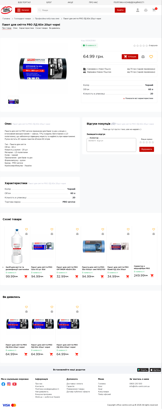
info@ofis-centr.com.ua (139, 386)
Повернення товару (75, 389)
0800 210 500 (135, 384)
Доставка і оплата (75, 384)
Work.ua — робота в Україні (47, 397)
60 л (150, 89)
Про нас (38, 384)
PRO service (69, 202)
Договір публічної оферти (78, 392)
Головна (102, 384)
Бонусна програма (43, 394)
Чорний (149, 85)
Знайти (120, 10)
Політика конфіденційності (47, 389)
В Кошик (130, 56)
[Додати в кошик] (25, 275)
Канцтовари (103, 392)
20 (151, 94)
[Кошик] (154, 10)
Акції (100, 389)
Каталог (23, 10)
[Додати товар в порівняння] (143, 56)
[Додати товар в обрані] (151, 56)
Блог (100, 386)
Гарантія (70, 386)
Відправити (146, 149)
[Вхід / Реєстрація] (138, 10)
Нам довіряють (41, 392)
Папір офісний (104, 394)
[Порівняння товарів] (146, 10)
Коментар (94, 138)
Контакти (39, 386)
